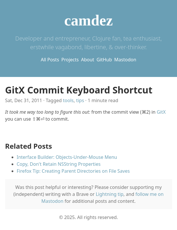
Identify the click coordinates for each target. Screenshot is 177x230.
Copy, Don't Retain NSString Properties (59, 164)
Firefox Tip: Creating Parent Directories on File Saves (73, 171)
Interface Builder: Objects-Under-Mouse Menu (67, 157)
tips (80, 100)
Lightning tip (109, 194)
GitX (161, 112)
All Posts (50, 59)
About (87, 59)
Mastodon (125, 59)
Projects (70, 59)
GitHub (104, 59)
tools (68, 100)
